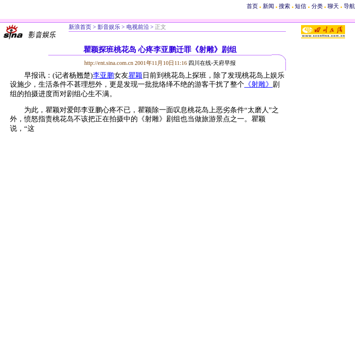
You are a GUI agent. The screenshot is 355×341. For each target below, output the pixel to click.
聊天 (333, 6)
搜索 (285, 6)
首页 (252, 6)
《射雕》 (258, 84)
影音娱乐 (109, 27)
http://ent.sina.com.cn (109, 63)
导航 (349, 6)
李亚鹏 (103, 75)
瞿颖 (135, 75)
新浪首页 (80, 27)
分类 (317, 6)
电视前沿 (137, 27)
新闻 (268, 6)
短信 (300, 6)
